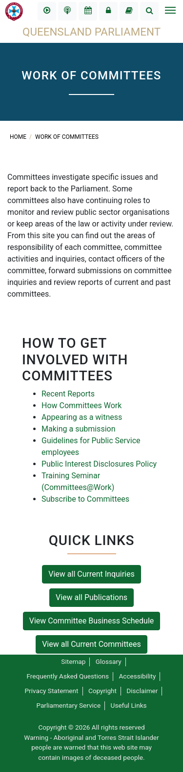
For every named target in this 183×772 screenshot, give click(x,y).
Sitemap (73, 661)
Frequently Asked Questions (68, 676)
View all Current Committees (91, 644)
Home (19, 136)
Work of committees (67, 136)
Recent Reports (68, 393)
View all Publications (91, 597)
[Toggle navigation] (170, 11)
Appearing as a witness (81, 417)
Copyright (102, 691)
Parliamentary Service (68, 705)
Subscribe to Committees (85, 499)
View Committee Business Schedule (91, 620)
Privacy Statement (52, 691)
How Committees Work (81, 405)
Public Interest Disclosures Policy (99, 464)
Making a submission (78, 428)
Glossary (109, 661)
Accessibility (137, 676)
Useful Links (129, 705)
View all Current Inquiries (91, 574)
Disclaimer (142, 691)
